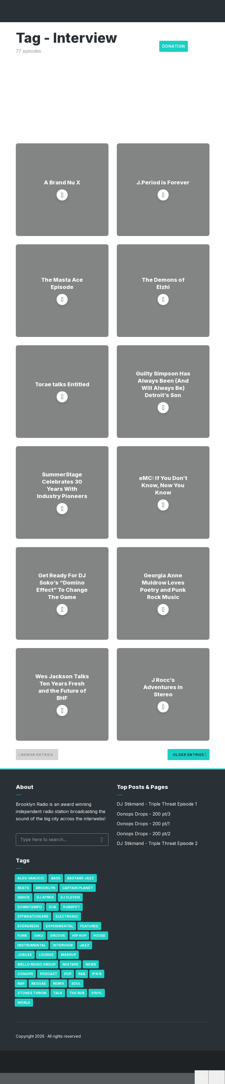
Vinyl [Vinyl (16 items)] (96, 993)
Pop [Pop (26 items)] (67, 974)
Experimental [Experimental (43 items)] (59, 926)
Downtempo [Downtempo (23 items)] (29, 907)
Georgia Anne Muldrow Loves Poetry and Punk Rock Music (163, 586)
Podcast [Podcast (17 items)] (48, 974)
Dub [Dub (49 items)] (52, 907)
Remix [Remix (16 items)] (58, 983)
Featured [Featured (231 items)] (89, 926)
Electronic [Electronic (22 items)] (66, 916)
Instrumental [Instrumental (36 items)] (31, 945)
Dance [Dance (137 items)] (23, 897)
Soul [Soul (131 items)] (76, 983)
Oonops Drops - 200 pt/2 (143, 833)
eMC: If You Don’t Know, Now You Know (163, 485)
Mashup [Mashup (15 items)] (68, 955)
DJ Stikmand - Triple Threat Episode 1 (157, 804)
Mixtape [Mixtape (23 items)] (70, 964)
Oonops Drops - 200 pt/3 (143, 814)
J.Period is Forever (162, 182)
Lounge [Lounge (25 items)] (46, 955)
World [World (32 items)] (23, 1003)
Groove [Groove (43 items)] (57, 935)
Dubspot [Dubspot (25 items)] (71, 907)
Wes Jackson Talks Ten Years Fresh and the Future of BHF (62, 687)
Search (101, 839)
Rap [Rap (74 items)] (20, 983)
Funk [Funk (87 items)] (22, 935)
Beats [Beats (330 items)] (23, 888)
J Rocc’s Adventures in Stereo (163, 687)
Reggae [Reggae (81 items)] (38, 983)
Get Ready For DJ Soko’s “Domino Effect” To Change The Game (62, 586)
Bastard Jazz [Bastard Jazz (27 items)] (80, 878)
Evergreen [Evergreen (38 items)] (28, 926)
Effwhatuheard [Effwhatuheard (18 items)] (33, 916)
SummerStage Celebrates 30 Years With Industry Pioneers (62, 485)
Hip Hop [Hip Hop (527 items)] (79, 935)
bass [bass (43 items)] (55, 878)
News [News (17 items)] (90, 964)
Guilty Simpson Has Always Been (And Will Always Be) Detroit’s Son (163, 384)
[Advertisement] (112, 96)
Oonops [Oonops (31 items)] (25, 974)
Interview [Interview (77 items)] (63, 945)
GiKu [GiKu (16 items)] (38, 935)
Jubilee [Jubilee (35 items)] (24, 955)
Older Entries (187, 754)
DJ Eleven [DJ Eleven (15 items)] (70, 897)
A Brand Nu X (62, 182)
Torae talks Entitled (62, 384)
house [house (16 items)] (99, 935)
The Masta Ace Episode (62, 283)
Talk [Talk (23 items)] (57, 993)
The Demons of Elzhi (163, 283)
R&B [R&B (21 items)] (81, 974)
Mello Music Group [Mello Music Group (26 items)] (36, 964)
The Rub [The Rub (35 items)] (76, 993)
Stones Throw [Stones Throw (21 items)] (31, 993)
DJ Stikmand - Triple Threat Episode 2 (157, 843)
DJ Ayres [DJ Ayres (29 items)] (45, 897)
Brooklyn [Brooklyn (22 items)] (45, 888)
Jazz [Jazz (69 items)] (84, 945)
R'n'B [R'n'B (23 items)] (97, 974)
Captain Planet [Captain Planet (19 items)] (77, 888)
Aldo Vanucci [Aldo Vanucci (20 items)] (30, 878)
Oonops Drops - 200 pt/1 (143, 823)
